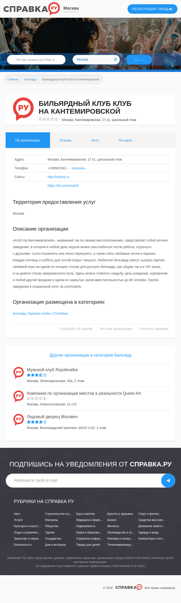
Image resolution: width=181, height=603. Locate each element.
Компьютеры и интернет (154, 542)
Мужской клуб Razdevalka (52, 373)
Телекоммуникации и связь (125, 548)
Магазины (51, 524)
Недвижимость (86, 530)
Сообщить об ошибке (76, 333)
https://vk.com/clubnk (63, 189)
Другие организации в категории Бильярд (90, 359)
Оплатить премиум (153, 333)
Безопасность (23, 548)
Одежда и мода (148, 536)
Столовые (60, 318)
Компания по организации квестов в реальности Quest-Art (84, 397)
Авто (17, 518)
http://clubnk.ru (58, 181)
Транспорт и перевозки (29, 542)
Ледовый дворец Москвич (52, 420)
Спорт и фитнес (148, 518)
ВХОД (165, 9)
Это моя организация (116, 333)
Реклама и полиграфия (122, 542)
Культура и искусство (28, 530)
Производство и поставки (123, 536)
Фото (95, 144)
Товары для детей (88, 548)
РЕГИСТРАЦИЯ (144, 9)
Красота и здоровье (120, 518)
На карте (125, 144)
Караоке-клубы (39, 318)
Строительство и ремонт (61, 518)
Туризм (49, 536)
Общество (51, 530)
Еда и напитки (85, 518)
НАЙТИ (143, 62)
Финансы (113, 530)
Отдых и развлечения (28, 536)
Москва (71, 8)
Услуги (18, 524)
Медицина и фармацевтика (94, 524)
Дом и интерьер (55, 548)
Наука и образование (90, 536)
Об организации (27, 144)
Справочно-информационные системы (101, 542)
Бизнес (111, 524)
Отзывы (65, 144)
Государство (53, 542)
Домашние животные (152, 530)
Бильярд (19, 318)
